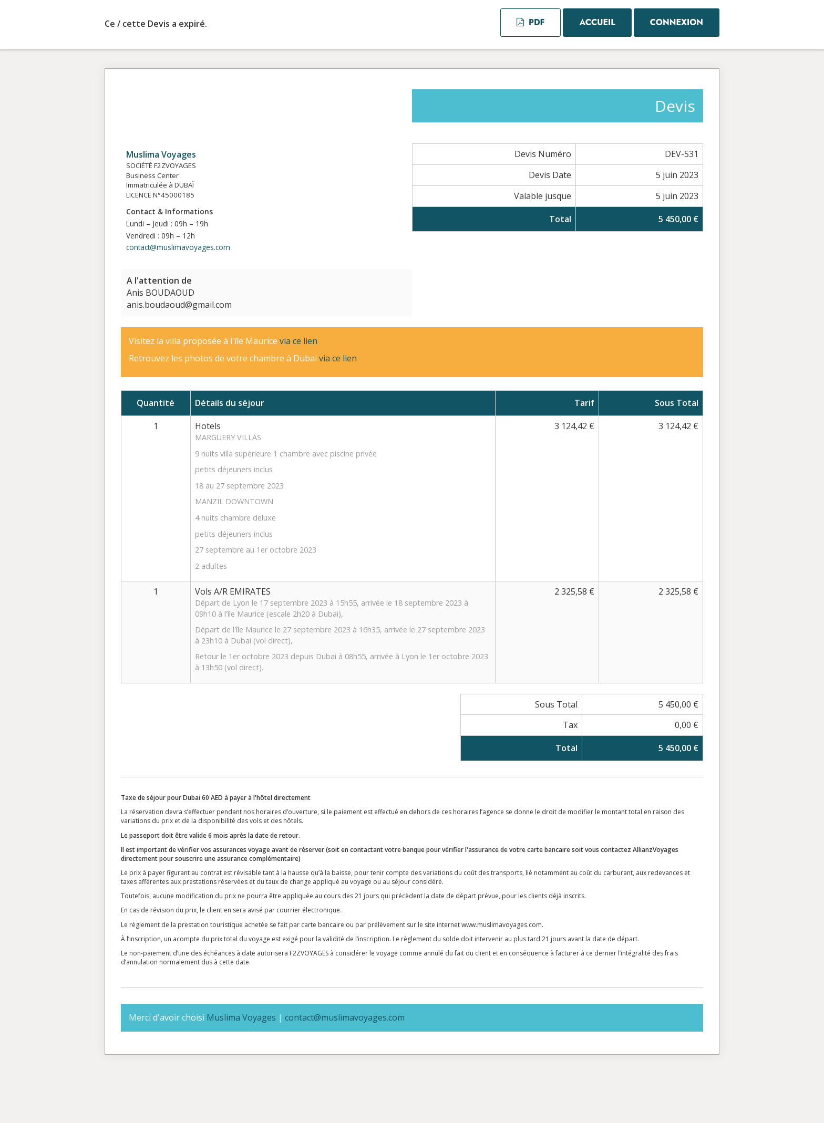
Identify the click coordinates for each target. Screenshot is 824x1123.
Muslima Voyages (161, 154)
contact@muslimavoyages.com (178, 247)
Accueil (597, 22)
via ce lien (300, 341)
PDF (530, 22)
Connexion (676, 22)
